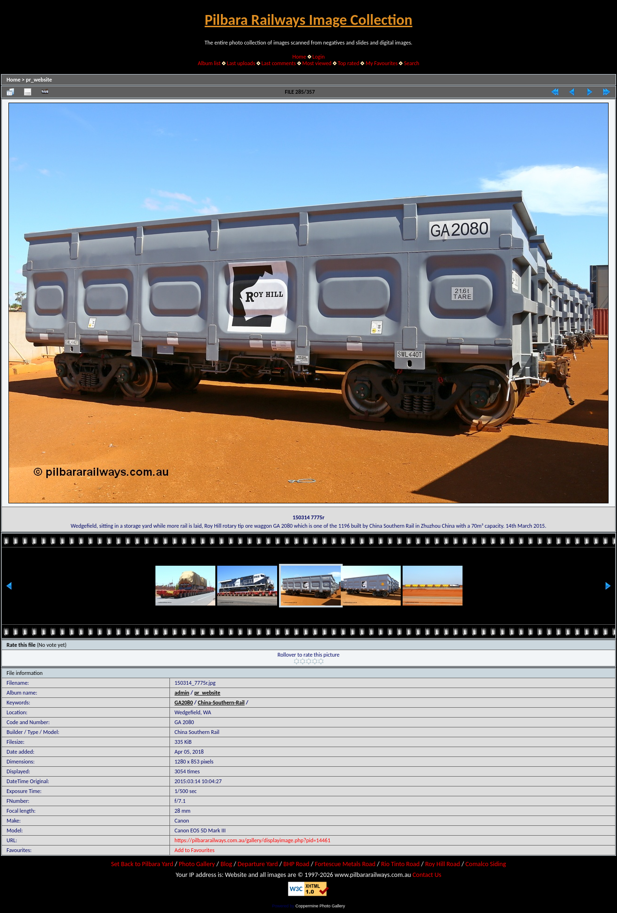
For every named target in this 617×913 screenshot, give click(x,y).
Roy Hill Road (442, 864)
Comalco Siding (485, 864)
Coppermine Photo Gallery (320, 906)
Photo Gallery (197, 864)
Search (411, 63)
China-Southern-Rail (221, 702)
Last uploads (241, 63)
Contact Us (426, 875)
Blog (226, 864)
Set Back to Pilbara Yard (142, 864)
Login (318, 56)
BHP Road (296, 864)
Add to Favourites (194, 850)
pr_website (39, 79)
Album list (209, 63)
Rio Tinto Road (400, 864)
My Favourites (382, 63)
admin (182, 692)
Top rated (349, 63)
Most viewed (316, 63)
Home (299, 56)
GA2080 (184, 702)
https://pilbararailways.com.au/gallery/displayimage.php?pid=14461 (253, 840)
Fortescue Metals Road (345, 864)
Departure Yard (257, 864)
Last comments (279, 63)
